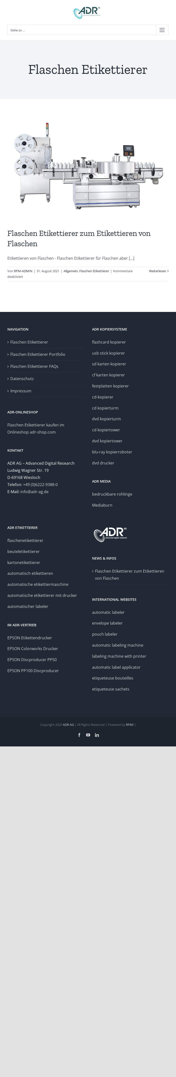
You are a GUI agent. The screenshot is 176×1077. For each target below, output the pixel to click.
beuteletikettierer (23, 551)
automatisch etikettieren (30, 573)
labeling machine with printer (119, 656)
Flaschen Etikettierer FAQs (34, 366)
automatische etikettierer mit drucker (42, 595)
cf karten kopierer (108, 375)
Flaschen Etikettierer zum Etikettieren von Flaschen (129, 574)
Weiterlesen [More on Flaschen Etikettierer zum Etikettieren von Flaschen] (157, 271)
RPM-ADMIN (23, 271)
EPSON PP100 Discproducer (33, 670)
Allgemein (71, 271)
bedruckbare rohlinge (112, 494)
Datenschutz (22, 378)
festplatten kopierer (110, 386)
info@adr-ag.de (34, 491)
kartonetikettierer (23, 562)
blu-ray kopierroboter (112, 452)
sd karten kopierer (109, 364)
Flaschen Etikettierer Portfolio (37, 354)
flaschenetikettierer (25, 540)
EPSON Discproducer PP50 (32, 659)
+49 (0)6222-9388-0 (40, 484)
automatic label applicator (116, 667)
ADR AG (68, 724)
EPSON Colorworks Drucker (33, 648)
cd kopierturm (105, 408)
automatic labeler (108, 612)
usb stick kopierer (108, 353)
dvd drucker (103, 463)
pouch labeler (105, 634)
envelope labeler (107, 623)
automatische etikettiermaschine (37, 584)
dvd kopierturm (106, 419)
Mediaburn (102, 505)
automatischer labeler (27, 606)
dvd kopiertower (107, 441)
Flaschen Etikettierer (94, 271)
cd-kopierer (102, 397)
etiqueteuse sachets (110, 689)
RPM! (130, 724)
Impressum (20, 391)
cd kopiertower (106, 430)
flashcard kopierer (109, 342)
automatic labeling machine (117, 645)
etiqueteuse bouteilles (112, 678)
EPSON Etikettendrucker (29, 638)
